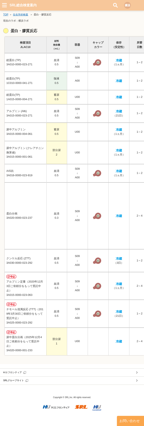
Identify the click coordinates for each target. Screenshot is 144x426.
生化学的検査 (20, 14)
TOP (5, 14)
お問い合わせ (129, 421)
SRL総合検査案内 (23, 5)
